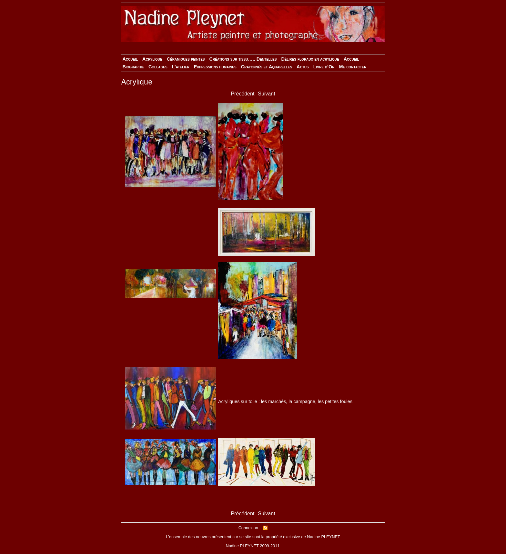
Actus (303, 66)
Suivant (266, 93)
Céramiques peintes (186, 59)
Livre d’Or (324, 66)
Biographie (133, 66)
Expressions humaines (215, 66)
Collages (157, 66)
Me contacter (352, 66)
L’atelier (180, 66)
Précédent (242, 93)
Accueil (130, 59)
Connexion (248, 527)
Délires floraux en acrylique (310, 59)
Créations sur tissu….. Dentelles (243, 59)
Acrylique (152, 59)
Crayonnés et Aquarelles (266, 66)
